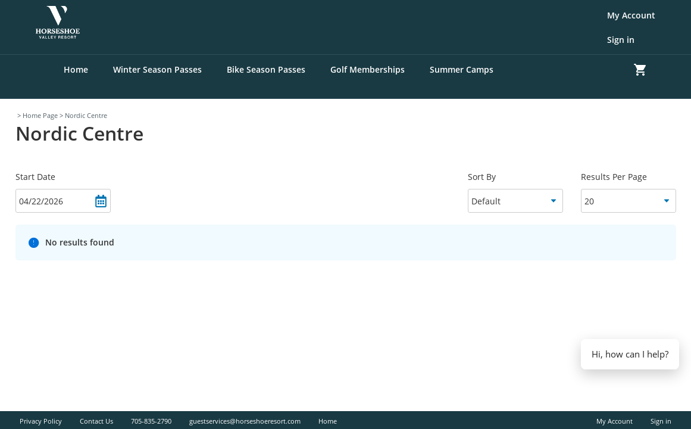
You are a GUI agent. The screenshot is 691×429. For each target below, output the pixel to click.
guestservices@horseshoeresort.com (245, 420)
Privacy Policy (41, 420)
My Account (631, 15)
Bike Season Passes (266, 69)
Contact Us (96, 420)
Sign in (620, 39)
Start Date (35, 176)
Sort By (482, 176)
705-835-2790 (151, 420)
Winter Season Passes (157, 69)
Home (76, 69)
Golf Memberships (367, 69)
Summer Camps (461, 69)
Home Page (40, 115)
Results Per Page (614, 176)
